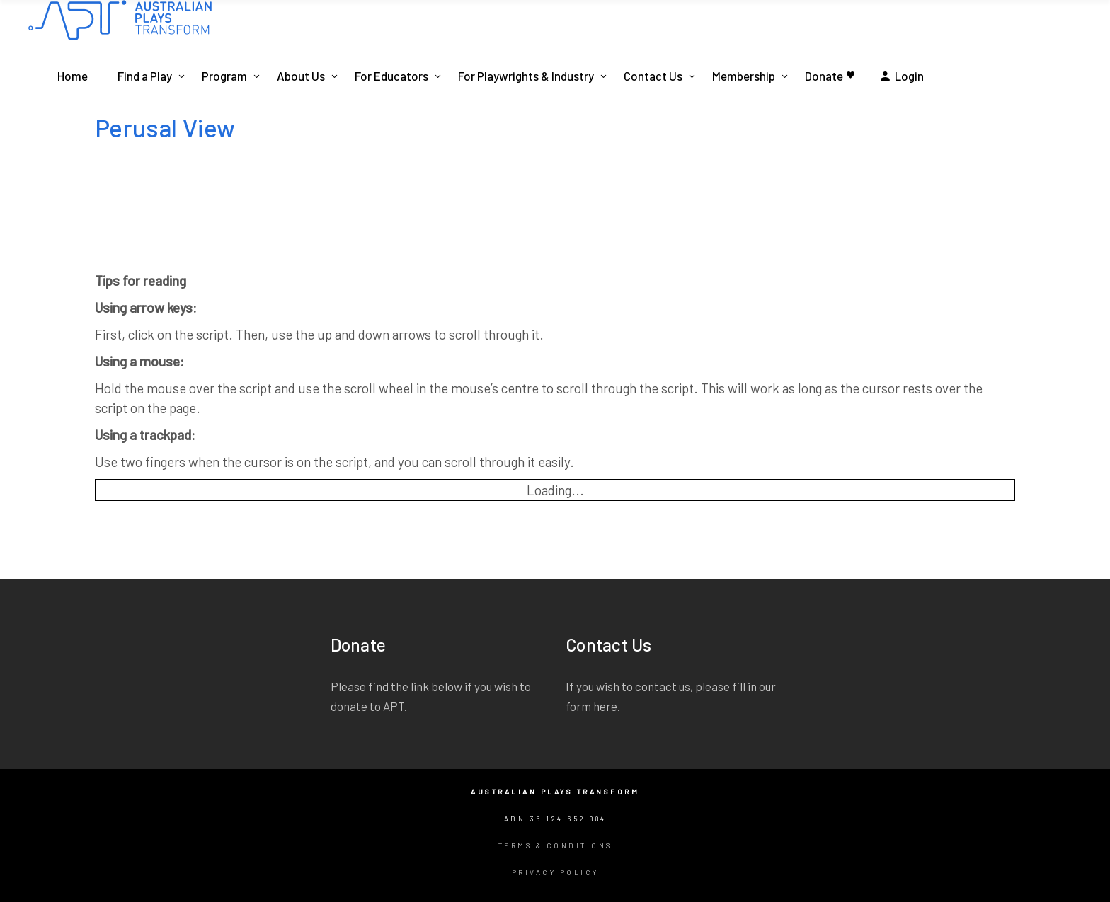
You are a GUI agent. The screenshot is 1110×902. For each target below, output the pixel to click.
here (605, 706)
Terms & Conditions (555, 845)
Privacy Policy (555, 872)
